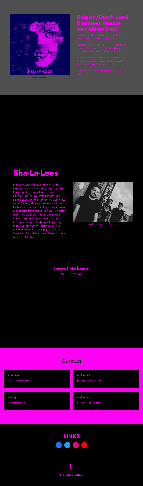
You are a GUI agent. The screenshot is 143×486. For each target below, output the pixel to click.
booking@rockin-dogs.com (88, 402)
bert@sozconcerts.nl (16, 402)
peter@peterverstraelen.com (89, 380)
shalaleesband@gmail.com (19, 380)
